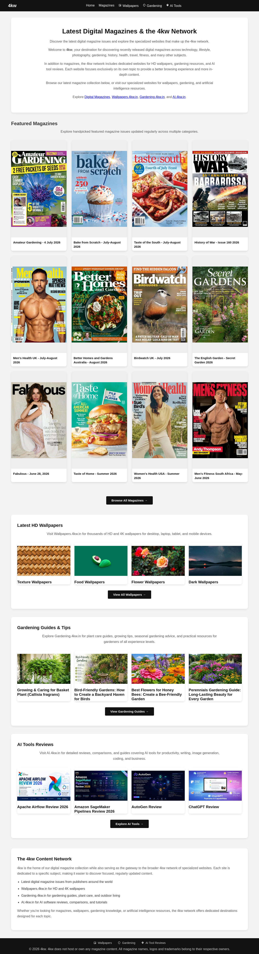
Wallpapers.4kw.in (125, 97)
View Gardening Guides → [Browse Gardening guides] (129, 711)
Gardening (152, 5)
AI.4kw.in (179, 97)
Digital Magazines (97, 97)
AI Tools (173, 5)
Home (90, 5)
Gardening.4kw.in (152, 97)
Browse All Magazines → (129, 500)
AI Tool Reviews (153, 942)
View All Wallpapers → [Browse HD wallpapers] (129, 594)
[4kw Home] (12, 5)
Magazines (106, 5)
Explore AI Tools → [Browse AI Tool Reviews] (129, 824)
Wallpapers (128, 5)
